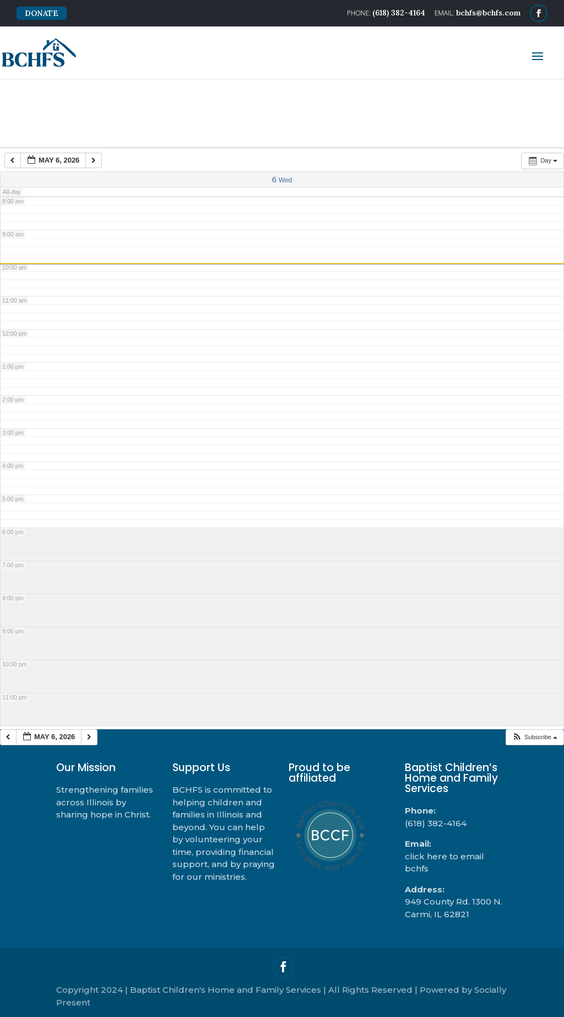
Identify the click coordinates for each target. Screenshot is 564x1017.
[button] (534, 737)
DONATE (41, 13)
